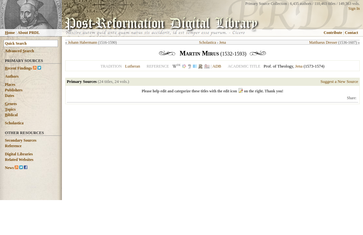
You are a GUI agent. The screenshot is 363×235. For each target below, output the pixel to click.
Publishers (13, 90)
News (9, 167)
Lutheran (132, 66)
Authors (12, 76)
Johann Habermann (82, 42)
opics (10, 109)
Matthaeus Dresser (323, 42)
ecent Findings (18, 68)
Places (10, 84)
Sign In (354, 8)
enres (11, 104)
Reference (13, 146)
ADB (216, 66)
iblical (11, 115)
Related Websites (19, 159)
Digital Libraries (19, 154)
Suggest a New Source (339, 81)
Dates (9, 95)
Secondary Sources (20, 140)
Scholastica (14, 123)
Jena (222, 42)
